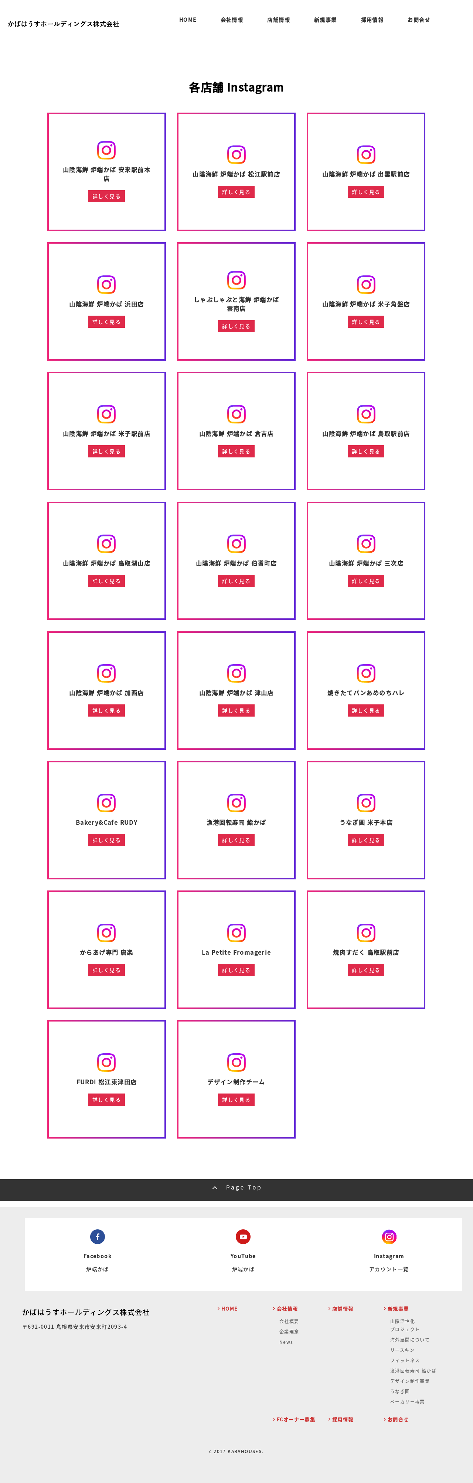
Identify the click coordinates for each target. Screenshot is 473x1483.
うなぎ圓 (400, 1391)
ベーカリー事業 (407, 1401)
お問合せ (419, 20)
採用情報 (372, 20)
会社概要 (289, 1321)
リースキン (402, 1350)
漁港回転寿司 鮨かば (413, 1370)
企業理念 (289, 1331)
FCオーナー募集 (296, 1419)
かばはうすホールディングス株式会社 (86, 1312)
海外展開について (410, 1339)
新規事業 (325, 20)
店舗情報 (278, 20)
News (286, 1342)
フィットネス (405, 1360)
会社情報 (232, 20)
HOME (188, 20)
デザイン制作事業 (410, 1381)
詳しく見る (106, 196)
